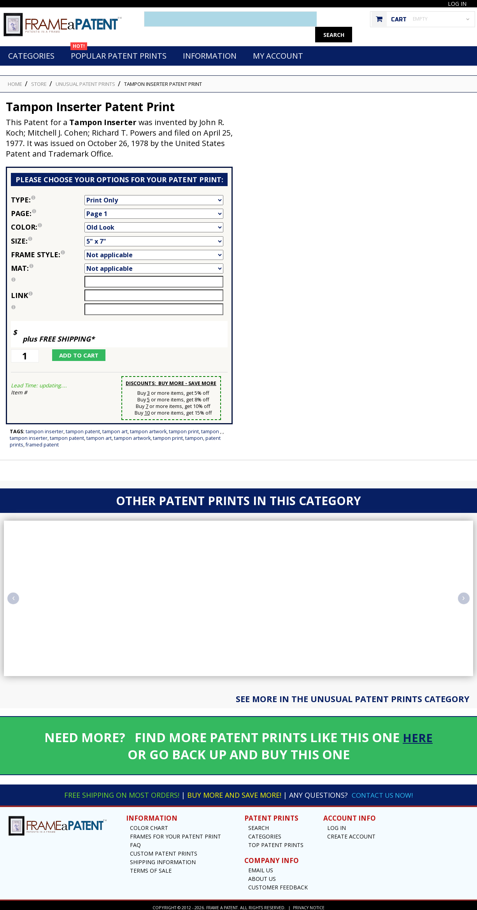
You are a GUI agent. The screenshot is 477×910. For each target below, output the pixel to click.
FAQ (135, 840)
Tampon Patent (83, 427)
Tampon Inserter (44, 427)
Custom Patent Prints (163, 849)
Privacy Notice (309, 903)
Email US (260, 866)
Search (258, 823)
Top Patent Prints (275, 840)
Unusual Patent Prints (85, 79)
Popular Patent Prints (118, 49)
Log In (457, 3)
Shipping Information (163, 857)
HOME (15, 79)
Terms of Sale (151, 866)
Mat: (47, 264)
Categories (31, 51)
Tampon (210, 427)
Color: (47, 222)
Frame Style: (47, 250)
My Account (278, 51)
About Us (262, 874)
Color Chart (149, 823)
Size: (47, 236)
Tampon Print (184, 427)
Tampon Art (115, 427)
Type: (47, 195)
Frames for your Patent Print (175, 832)
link (22, 291)
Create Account (351, 832)
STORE (39, 79)
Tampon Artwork (148, 427)
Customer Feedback (278, 883)
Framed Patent (42, 440)
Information (210, 51)
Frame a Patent (221, 903)
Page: (47, 209)
